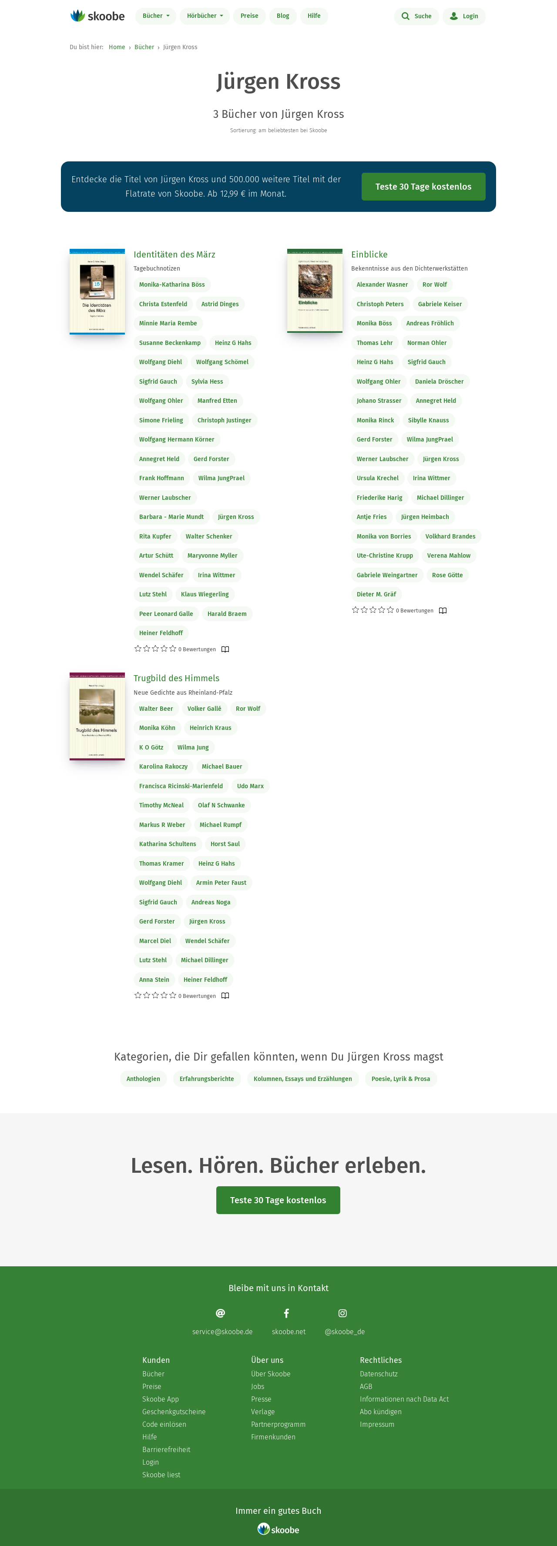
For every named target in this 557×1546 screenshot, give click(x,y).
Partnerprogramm (278, 1424)
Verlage (263, 1412)
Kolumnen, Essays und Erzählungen (303, 1079)
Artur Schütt (156, 555)
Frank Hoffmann (161, 478)
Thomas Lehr (375, 343)
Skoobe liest (161, 1475)
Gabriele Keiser (440, 304)
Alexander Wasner (382, 284)
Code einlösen (164, 1424)
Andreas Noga (211, 902)
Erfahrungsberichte (207, 1079)
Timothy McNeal (161, 805)
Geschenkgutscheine (174, 1412)
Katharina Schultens (167, 844)
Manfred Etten (217, 401)
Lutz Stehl (153, 594)
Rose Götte (447, 575)
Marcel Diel (155, 941)
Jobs (257, 1386)
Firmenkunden (273, 1437)
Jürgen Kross (236, 517)
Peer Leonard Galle (166, 614)
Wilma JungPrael (221, 478)
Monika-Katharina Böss (172, 284)
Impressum (377, 1424)
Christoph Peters (380, 304)
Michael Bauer (222, 766)
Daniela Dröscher (439, 381)
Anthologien (143, 1079)
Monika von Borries (384, 536)
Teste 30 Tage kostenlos (424, 186)
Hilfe (314, 16)
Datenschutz (379, 1374)
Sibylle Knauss (428, 420)
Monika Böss (374, 323)
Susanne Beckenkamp (170, 343)
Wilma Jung (193, 747)
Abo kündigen (381, 1412)
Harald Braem (227, 614)
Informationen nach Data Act (404, 1399)
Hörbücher (202, 16)
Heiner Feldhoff (161, 633)
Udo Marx (250, 786)
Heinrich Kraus (211, 728)
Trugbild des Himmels (176, 678)
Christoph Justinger (225, 420)
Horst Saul (225, 844)
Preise (249, 16)
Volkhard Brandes (451, 536)
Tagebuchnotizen (157, 268)
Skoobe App (160, 1399)
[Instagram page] (345, 1321)
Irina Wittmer (216, 575)
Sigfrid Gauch (158, 381)
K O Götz (151, 747)
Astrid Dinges (220, 304)
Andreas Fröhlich (430, 323)
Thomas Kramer (161, 863)
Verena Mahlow (448, 555)
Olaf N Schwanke (221, 805)
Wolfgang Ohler (161, 401)
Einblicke (369, 254)
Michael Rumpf (221, 825)
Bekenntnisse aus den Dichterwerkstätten (409, 268)
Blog (283, 16)
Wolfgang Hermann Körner (177, 439)
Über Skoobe (271, 1374)
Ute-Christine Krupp (385, 555)
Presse (261, 1399)
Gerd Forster (211, 459)
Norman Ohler (427, 343)
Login (464, 15)
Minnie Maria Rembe (168, 323)
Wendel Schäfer (161, 575)
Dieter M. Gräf (376, 594)
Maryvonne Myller (213, 555)
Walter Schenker (209, 536)
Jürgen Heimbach (425, 517)
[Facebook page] (288, 1321)
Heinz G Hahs (233, 343)
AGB (366, 1386)
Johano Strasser (379, 401)
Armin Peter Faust (221, 883)
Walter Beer (156, 709)
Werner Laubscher (165, 498)
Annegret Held (159, 459)
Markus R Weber (162, 825)
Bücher (153, 16)
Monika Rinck (375, 420)
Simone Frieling (161, 420)
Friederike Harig (380, 498)
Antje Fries (372, 517)
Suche (417, 15)
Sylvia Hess (207, 381)
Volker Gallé (204, 709)
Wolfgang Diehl (160, 362)
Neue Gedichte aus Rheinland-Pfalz (183, 692)
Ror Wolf (435, 284)
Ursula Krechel (378, 478)
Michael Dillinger (440, 498)
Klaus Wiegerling (205, 594)
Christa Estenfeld (163, 304)
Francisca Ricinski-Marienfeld (181, 786)
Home (117, 47)
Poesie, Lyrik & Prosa (401, 1079)
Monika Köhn (157, 728)
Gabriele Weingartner (387, 575)
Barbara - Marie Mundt (171, 517)
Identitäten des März (174, 254)
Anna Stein (154, 980)
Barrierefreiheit (166, 1450)
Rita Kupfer (155, 536)
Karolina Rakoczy (163, 766)
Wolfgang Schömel (222, 362)
